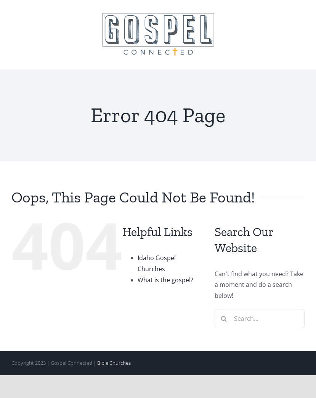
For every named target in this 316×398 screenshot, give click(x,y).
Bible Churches (114, 362)
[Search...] (260, 318)
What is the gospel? (165, 280)
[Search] (224, 318)
